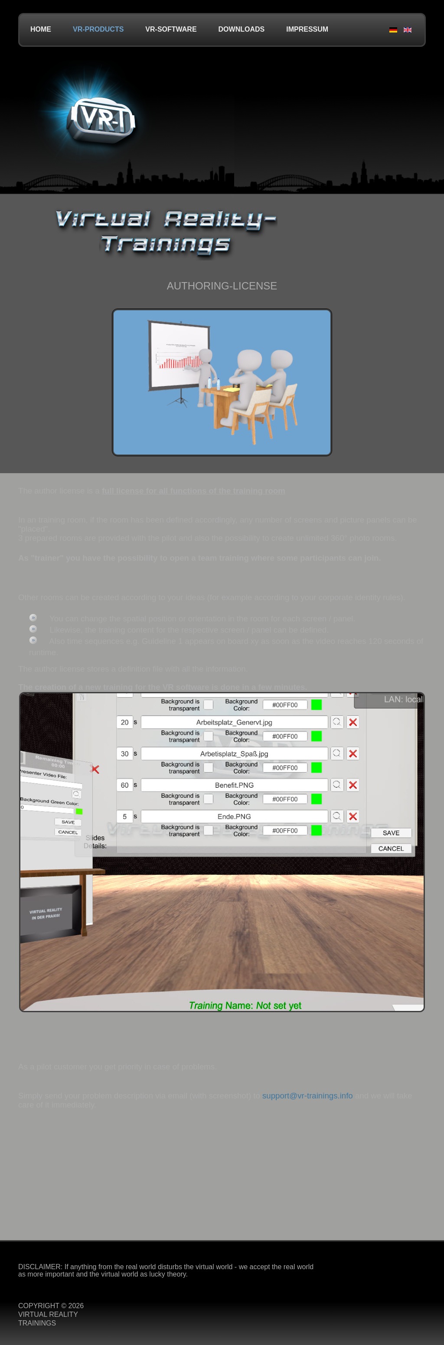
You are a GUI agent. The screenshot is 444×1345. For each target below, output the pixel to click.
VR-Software (170, 29)
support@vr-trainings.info (307, 1095)
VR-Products (98, 29)
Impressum (307, 29)
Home (40, 29)
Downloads (242, 29)
